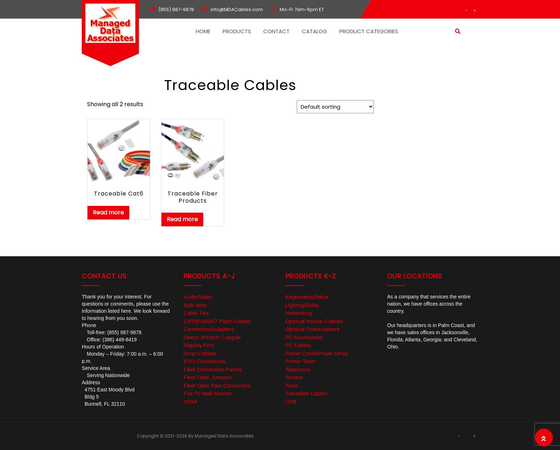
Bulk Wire (195, 305)
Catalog (314, 31)
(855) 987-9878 (176, 9)
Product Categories (368, 31)
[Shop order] (335, 106)
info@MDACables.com (237, 9)
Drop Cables (200, 353)
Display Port (199, 345)
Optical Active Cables (314, 321)
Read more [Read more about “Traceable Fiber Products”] (182, 219)
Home (203, 31)
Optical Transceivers (312, 329)
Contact (276, 31)
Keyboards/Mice (307, 297)
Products (236, 31)
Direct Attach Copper (212, 337)
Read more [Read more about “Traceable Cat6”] (108, 212)
